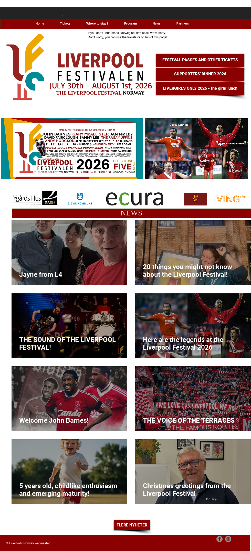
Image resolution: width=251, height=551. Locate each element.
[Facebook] (219, 539)
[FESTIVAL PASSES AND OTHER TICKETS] (200, 60)
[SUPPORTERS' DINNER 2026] (200, 74)
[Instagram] (228, 539)
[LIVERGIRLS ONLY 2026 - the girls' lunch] (200, 88)
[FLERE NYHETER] (132, 525)
